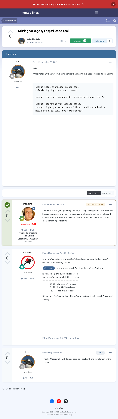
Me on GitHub (28, 235)
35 (32, 230)
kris (38, 39)
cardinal (27, 252)
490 (24, 278)
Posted (45, 62)
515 (24, 230)
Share (62, 41)
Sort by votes (93, 193)
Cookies (59, 408)
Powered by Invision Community (59, 414)
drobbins (27, 203)
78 (32, 278)
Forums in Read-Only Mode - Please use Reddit (56, 4)
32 (18, 87)
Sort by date (107, 193)
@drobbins (48, 268)
